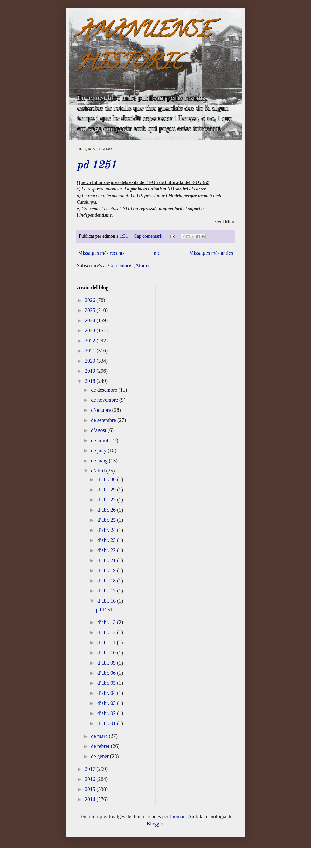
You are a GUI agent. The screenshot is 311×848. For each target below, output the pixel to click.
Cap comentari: (149, 236)
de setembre (104, 420)
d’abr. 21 (107, 560)
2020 (90, 361)
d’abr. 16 (107, 601)
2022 (90, 340)
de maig (100, 460)
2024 (90, 320)
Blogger (155, 823)
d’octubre (101, 410)
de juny (99, 450)
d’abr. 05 (107, 683)
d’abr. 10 (107, 652)
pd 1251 (96, 165)
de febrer (101, 746)
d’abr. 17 (107, 590)
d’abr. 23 (107, 540)
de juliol (100, 440)
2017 (90, 769)
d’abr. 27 (107, 500)
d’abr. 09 (107, 663)
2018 (90, 381)
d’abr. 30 (107, 479)
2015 (90, 789)
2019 (90, 371)
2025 (90, 310)
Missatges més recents (101, 253)
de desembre (105, 390)
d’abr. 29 (107, 489)
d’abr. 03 (107, 703)
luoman (178, 816)
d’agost (99, 430)
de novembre (105, 400)
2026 (90, 300)
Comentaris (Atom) (128, 265)
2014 (90, 799)
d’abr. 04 (107, 693)
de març (100, 736)
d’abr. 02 (107, 713)
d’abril (98, 471)
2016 (90, 779)
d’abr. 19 (107, 570)
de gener (100, 756)
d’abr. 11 (107, 642)
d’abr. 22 (107, 550)
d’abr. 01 (107, 723)
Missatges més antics (211, 253)
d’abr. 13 (107, 622)
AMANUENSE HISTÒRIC (144, 48)
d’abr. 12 (107, 632)
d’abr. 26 (107, 510)
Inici (157, 253)
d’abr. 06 (107, 673)
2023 (90, 330)
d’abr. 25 (107, 520)
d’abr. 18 (107, 580)
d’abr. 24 (107, 530)
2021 (90, 351)
